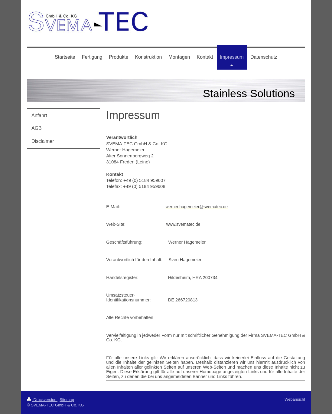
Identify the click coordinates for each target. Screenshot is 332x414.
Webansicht (295, 399)
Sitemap (67, 399)
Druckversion (42, 399)
